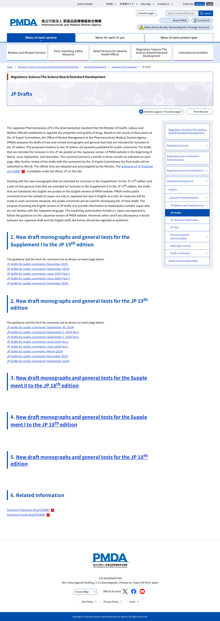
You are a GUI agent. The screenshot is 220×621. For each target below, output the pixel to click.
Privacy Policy (111, 601)
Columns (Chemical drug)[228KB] (30, 510)
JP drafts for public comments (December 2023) (37, 356)
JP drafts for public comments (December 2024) (37, 283)
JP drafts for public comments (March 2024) (35, 351)
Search (208, 13)
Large (209, 3)
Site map (146, 4)
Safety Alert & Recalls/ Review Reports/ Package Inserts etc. (177, 27)
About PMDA (180, 20)
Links (132, 601)
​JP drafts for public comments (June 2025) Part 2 (38, 278)
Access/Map (82, 591)
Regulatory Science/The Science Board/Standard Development (48, 66)
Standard (199, 3)
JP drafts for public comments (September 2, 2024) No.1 (43, 332)
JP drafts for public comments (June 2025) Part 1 (38, 273)
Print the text (201, 111)
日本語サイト (127, 4)
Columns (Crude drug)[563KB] (28, 515)
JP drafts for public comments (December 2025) (37, 264)
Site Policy (87, 601)
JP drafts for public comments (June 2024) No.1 (37, 342)
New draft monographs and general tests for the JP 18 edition (79, 460)
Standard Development (95, 66)
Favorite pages (146, 13)
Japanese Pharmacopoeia (124, 66)
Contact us (163, 4)
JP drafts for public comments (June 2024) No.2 (37, 346)
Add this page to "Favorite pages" (163, 111)
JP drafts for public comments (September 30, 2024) (40, 327)
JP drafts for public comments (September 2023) (38, 361)
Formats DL (203, 20)
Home (10, 66)
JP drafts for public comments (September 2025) (38, 269)
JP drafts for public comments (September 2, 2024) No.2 (43, 337)
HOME (109, 4)
